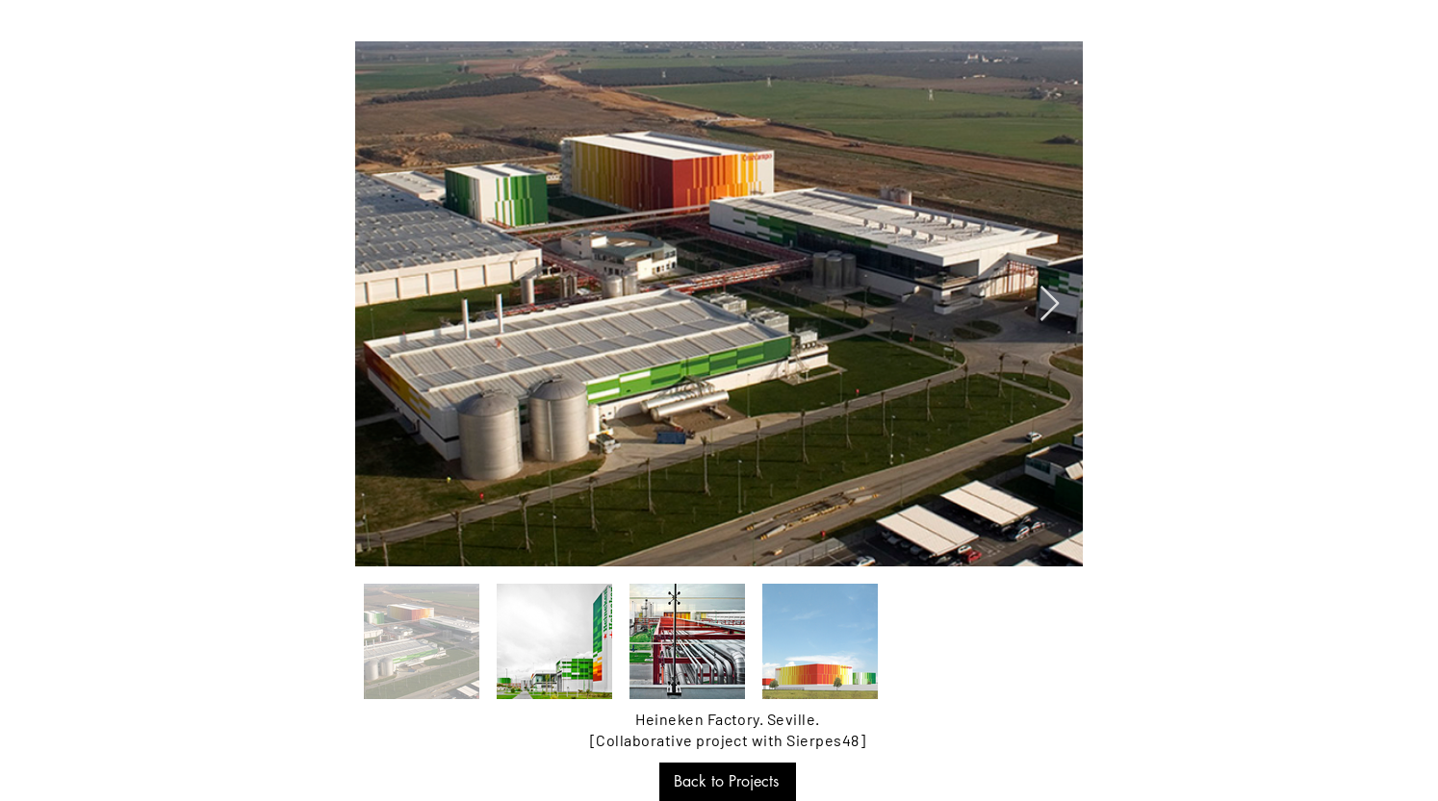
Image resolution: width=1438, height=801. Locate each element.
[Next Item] (1050, 304)
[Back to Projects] (727, 782)
